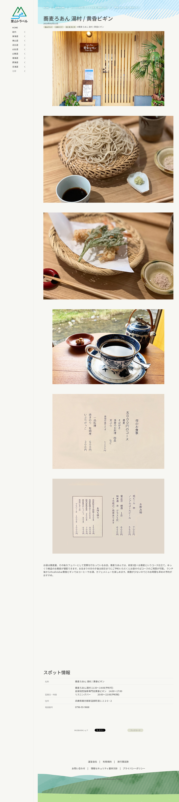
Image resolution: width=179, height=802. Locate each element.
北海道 (15, 66)
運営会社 (92, 761)
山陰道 (15, 49)
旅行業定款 (123, 761)
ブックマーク (135, 730)
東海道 (15, 36)
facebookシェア (81, 730)
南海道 (15, 58)
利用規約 (107, 761)
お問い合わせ (78, 768)
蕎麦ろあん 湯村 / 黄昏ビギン (91, 26)
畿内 (14, 31)
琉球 (14, 71)
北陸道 (15, 44)
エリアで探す (90, 7)
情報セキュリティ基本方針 (104, 768)
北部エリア (59, 27)
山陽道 (15, 53)
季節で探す (103, 7)
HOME (15, 27)
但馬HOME (60, 7)
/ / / (70, 27)
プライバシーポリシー (134, 768)
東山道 (15, 40)
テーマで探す (77, 7)
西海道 (15, 62)
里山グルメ (48, 27)
